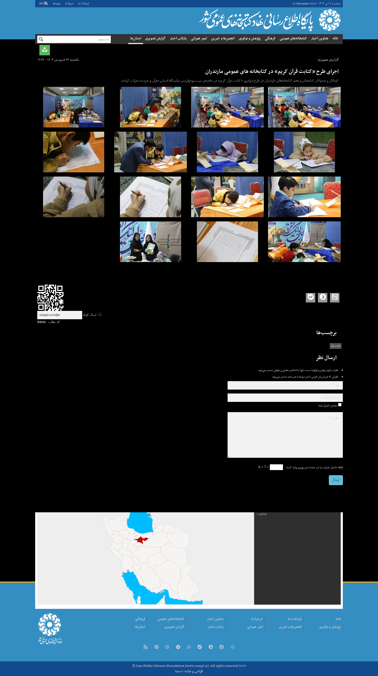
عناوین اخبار (319, 38)
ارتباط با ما (83, 3)
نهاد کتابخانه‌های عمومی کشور (269, 20)
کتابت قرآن (335, 346)
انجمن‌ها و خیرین (222, 38)
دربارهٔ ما (69, 3)
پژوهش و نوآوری (250, 38)
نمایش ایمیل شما (327, 405)
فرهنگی (270, 38)
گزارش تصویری (155, 38)
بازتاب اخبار (178, 38)
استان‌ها (135, 38)
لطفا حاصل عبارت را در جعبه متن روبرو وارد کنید (313, 467)
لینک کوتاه (89, 315)
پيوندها (56, 3)
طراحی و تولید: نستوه (189, 671)
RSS (43, 3)
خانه (336, 38)
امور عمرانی (199, 38)
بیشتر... (261, 514)
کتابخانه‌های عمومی (293, 38)
